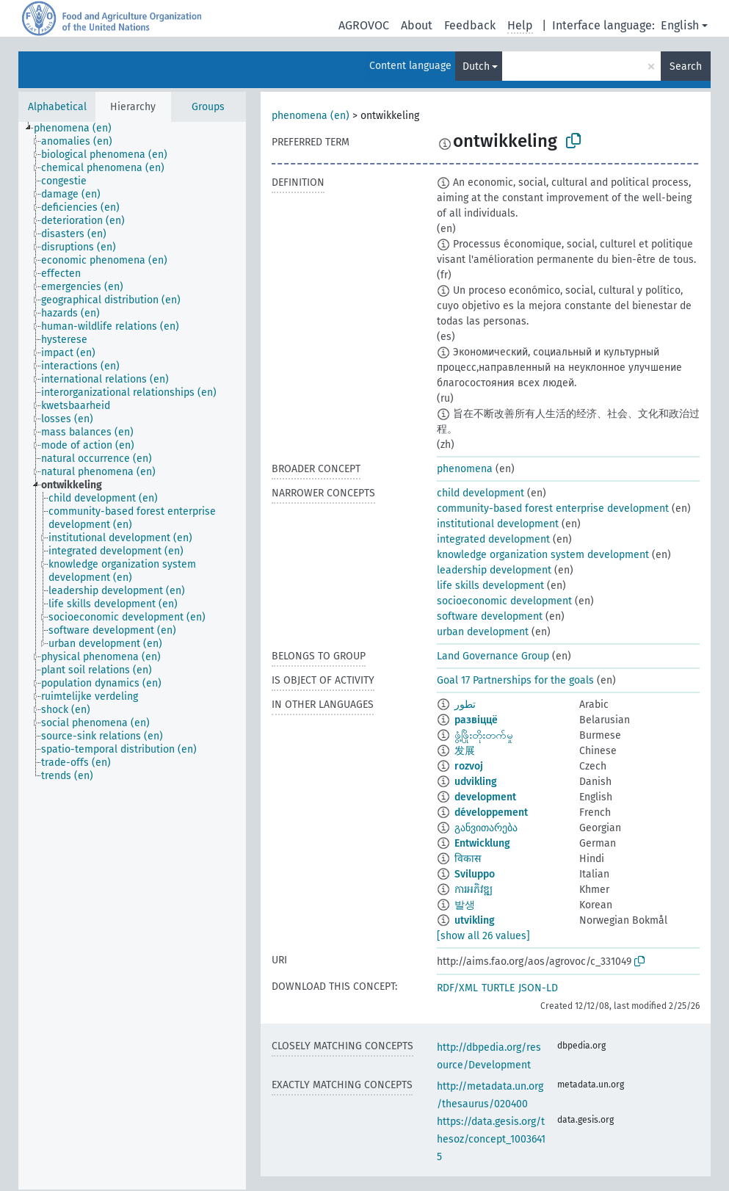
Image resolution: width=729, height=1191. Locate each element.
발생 (464, 905)
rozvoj (468, 766)
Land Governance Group (493, 656)
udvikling (475, 781)
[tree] (132, 656)
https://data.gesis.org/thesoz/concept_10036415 (491, 1139)
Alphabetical (57, 107)
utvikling (474, 920)
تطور (465, 704)
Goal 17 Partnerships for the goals (515, 680)
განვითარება (486, 828)
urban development (483, 632)
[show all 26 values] (483, 936)
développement (491, 812)
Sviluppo (474, 874)
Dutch (476, 66)
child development (480, 493)
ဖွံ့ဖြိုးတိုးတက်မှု (483, 735)
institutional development (498, 524)
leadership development (494, 570)
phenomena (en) (310, 115)
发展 (464, 751)
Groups (208, 107)
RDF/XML (457, 988)
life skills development (490, 585)
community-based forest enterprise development (553, 508)
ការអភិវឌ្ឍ (473, 889)
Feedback (470, 25)
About (416, 25)
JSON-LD (538, 988)
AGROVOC (363, 25)
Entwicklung (482, 843)
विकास (467, 858)
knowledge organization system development (543, 555)
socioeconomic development (504, 601)
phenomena (465, 469)
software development (490, 616)
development (485, 797)
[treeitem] (79, 128)
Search (686, 66)
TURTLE (498, 988)
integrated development (493, 539)
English (680, 25)
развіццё (476, 720)
